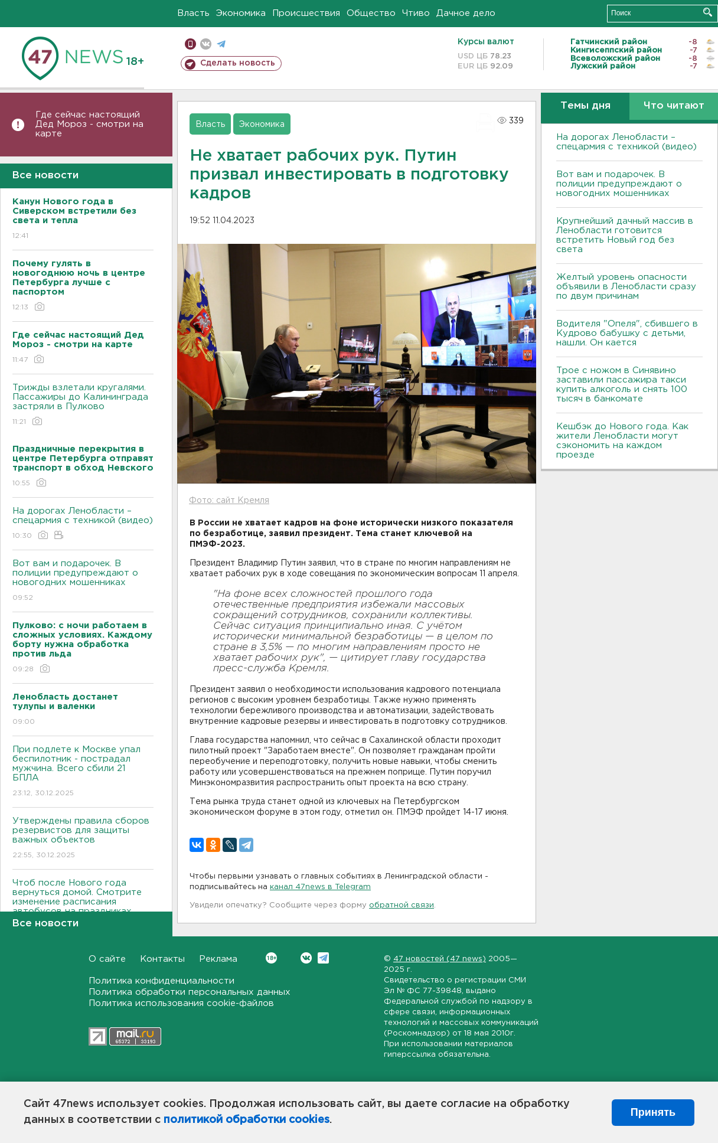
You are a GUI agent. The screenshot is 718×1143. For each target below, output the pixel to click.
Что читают (674, 106)
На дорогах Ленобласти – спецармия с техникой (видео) (83, 524)
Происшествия (306, 13)
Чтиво (416, 13)
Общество (371, 13)
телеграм (221, 44)
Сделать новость (237, 63)
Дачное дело (465, 13)
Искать (707, 12)
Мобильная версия (190, 44)
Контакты (162, 959)
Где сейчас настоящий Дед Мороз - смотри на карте (89, 124)
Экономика (241, 13)
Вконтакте (271, 958)
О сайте (107, 959)
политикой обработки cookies (246, 1120)
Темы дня (585, 106)
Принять (653, 1112)
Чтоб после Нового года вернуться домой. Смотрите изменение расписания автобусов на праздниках (83, 905)
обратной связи (401, 905)
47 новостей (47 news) (439, 959)
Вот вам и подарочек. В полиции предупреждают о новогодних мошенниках (83, 581)
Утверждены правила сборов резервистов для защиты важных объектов (83, 838)
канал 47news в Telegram (320, 887)
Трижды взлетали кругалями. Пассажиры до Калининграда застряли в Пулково (83, 405)
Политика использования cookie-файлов (181, 1003)
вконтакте (205, 44)
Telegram (323, 958)
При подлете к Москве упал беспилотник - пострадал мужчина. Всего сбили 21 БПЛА (83, 772)
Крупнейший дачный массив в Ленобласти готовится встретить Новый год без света (624, 235)
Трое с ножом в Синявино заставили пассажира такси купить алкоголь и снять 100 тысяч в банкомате (621, 385)
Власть (193, 13)
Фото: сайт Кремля (229, 500)
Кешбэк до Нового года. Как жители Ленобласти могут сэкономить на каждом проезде (622, 441)
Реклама (218, 959)
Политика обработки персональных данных (190, 992)
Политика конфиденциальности (161, 981)
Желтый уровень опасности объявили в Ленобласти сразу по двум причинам (626, 286)
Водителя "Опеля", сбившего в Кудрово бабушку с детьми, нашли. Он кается (627, 333)
